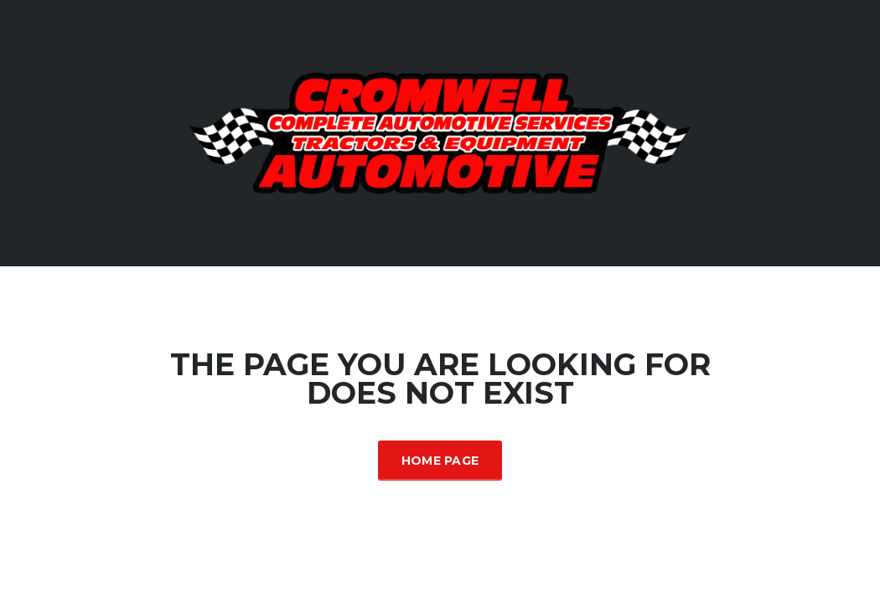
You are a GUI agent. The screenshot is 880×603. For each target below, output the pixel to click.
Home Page (440, 460)
